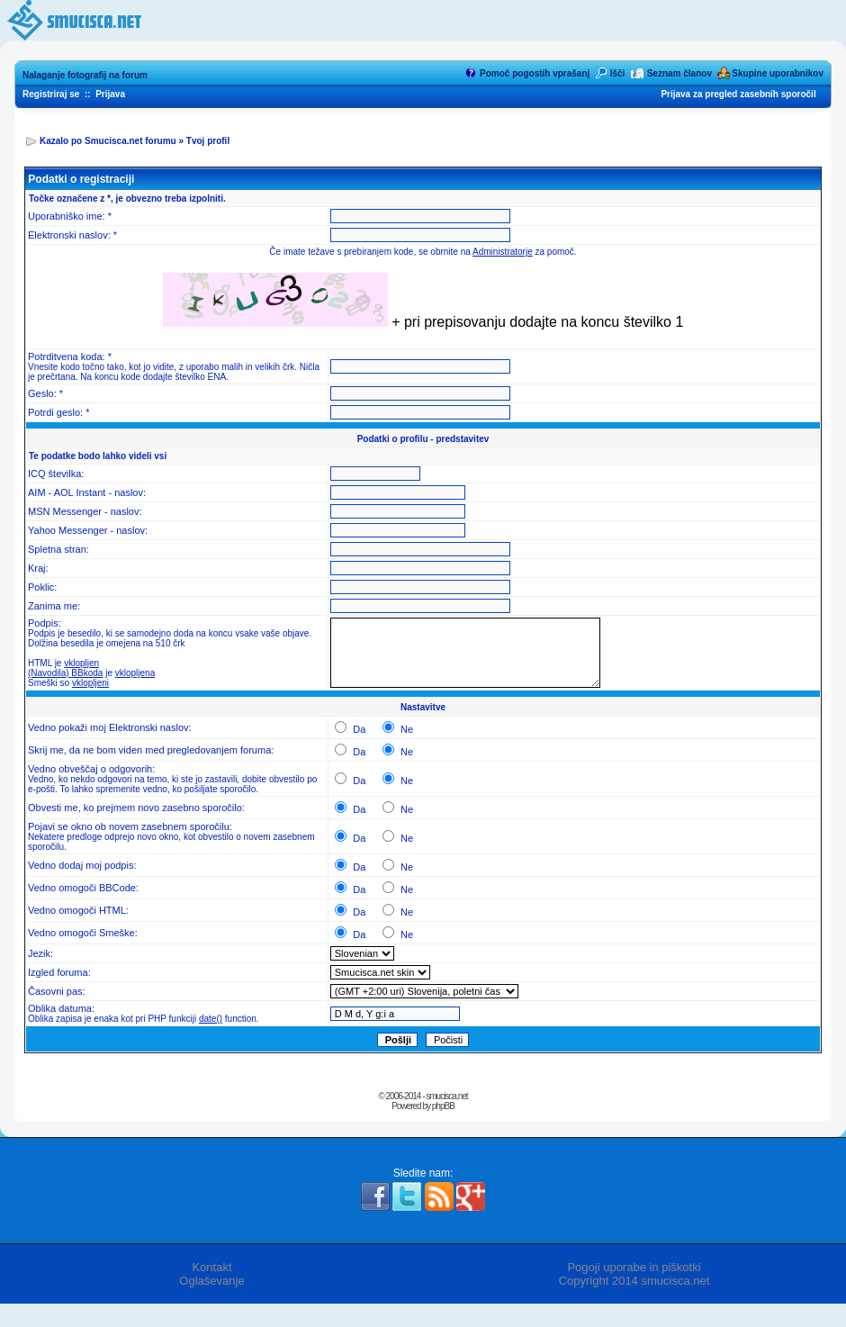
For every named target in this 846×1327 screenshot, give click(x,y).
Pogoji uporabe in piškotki (633, 1267)
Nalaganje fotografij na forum (85, 75)
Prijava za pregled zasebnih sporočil (738, 94)
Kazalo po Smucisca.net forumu (108, 141)
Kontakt (211, 1267)
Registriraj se (50, 94)
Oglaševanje (211, 1280)
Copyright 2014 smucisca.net (634, 1280)
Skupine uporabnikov (778, 73)
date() (210, 1019)
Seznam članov (679, 73)
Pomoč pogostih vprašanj (535, 73)
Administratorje (502, 252)
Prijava (110, 94)
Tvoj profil (208, 141)
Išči (618, 73)
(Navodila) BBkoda (65, 673)
